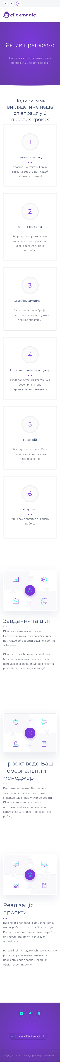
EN (12, 3)
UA (18, 3)
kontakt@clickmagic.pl (31, 1036)
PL (6, 3)
